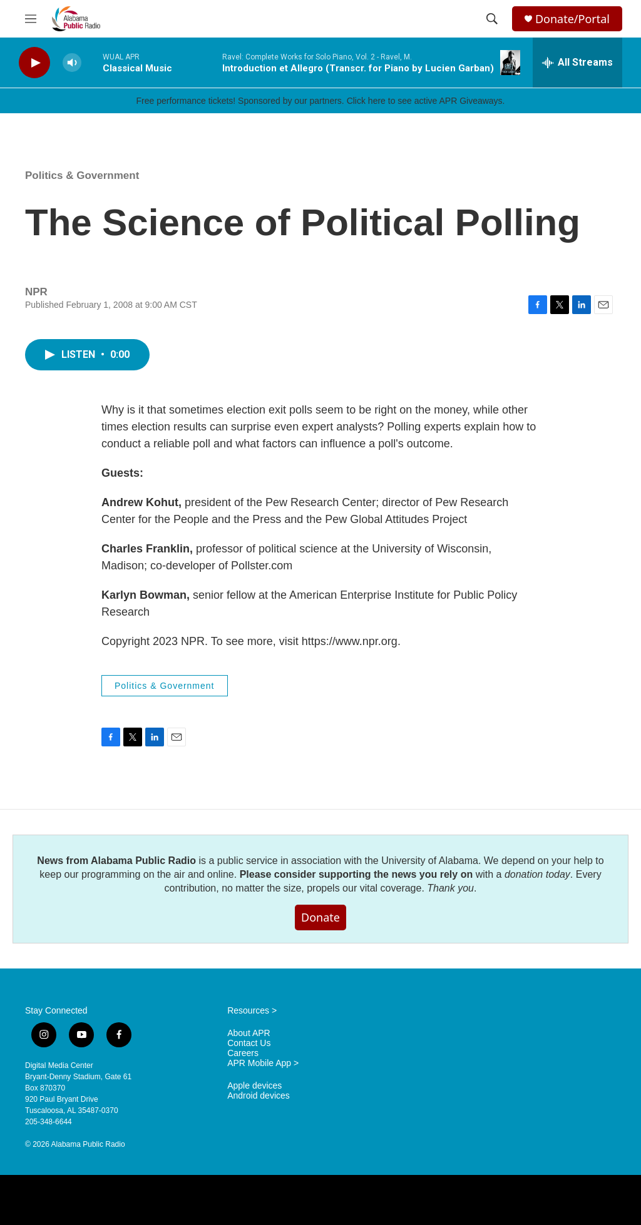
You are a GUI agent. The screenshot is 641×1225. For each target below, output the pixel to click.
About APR (248, 1033)
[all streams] (577, 63)
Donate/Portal (572, 19)
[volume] (72, 63)
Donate (320, 917)
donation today (537, 874)
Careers (243, 1053)
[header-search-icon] (492, 18)
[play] (34, 63)
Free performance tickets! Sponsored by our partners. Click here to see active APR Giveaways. (320, 101)
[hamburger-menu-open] (31, 18)
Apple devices (254, 1085)
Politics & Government (82, 175)
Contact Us (248, 1043)
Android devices (258, 1095)
